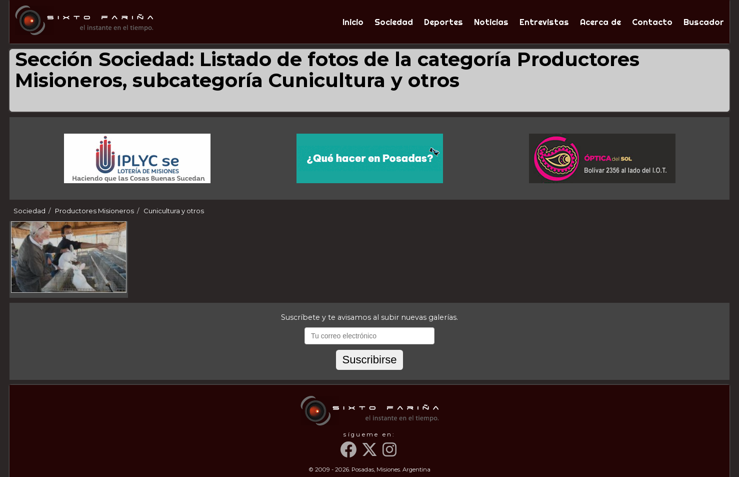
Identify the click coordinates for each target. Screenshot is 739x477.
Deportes (443, 22)
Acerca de (600, 22)
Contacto (652, 22)
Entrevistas (544, 22)
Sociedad (393, 22)
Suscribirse (369, 359)
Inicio (353, 22)
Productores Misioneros (94, 211)
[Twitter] (371, 453)
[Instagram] (390, 453)
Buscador (704, 22)
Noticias (491, 22)
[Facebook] (350, 453)
